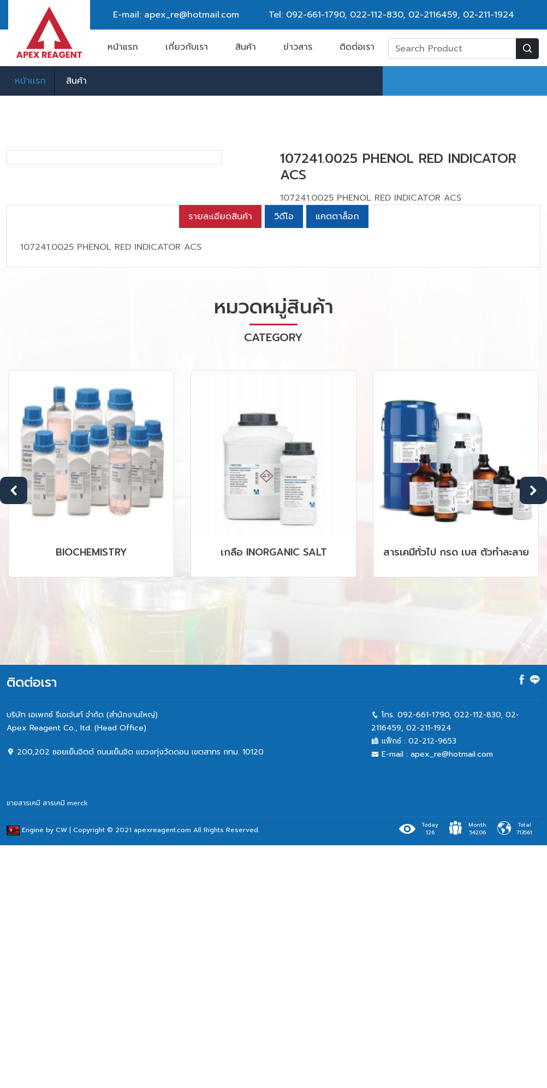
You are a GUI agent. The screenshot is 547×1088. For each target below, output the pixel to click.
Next (533, 732)
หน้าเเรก (30, 80)
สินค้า (245, 47)
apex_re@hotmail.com (452, 997)
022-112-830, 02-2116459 (403, 14)
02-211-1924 (488, 14)
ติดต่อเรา (357, 47)
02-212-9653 (432, 984)
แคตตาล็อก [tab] (337, 459)
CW (61, 1073)
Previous (13, 732)
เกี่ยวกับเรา (186, 47)
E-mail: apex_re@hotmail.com (176, 14)
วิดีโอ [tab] (284, 459)
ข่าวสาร (297, 47)
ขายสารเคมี (23, 1046)
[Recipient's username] (452, 48)
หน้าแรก (123, 47)
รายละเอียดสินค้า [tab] (220, 459)
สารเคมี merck (65, 1046)
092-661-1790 (315, 14)
